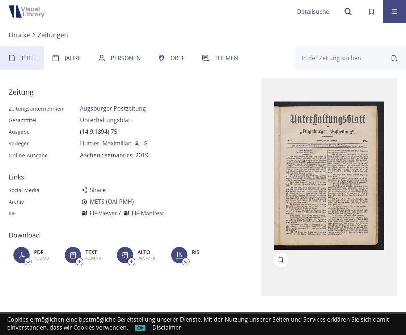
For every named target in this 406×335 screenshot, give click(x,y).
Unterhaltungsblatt (106, 120)
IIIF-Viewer (103, 213)
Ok (140, 328)
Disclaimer (166, 327)
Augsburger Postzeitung (113, 108)
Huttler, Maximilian (106, 143)
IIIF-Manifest (148, 213)
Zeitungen (53, 34)
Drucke (19, 34)
